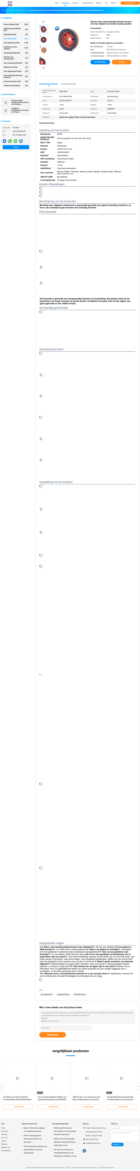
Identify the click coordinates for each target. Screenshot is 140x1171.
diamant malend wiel (16, 24)
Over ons (4, 1138)
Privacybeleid (6, 1150)
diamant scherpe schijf (16, 81)
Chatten (16, 147)
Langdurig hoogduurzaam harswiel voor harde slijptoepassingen (20, 110)
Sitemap (4, 1144)
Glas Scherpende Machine (16, 63)
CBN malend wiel (16, 34)
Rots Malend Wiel (79, 994)
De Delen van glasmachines (16, 58)
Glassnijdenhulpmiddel (16, 53)
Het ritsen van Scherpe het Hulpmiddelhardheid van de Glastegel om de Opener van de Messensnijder (65, 1153)
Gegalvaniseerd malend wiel (16, 29)
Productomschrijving (68, 84)
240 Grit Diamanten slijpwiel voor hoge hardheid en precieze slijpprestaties (35, 1149)
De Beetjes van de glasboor (16, 48)
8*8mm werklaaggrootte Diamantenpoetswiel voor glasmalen (33, 1139)
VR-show (4, 1134)
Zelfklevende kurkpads (16, 85)
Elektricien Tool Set (16, 67)
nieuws (3, 1141)
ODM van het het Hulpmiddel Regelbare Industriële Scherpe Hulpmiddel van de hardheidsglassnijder (65, 1142)
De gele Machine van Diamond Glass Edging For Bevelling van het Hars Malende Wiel (87, 1099)
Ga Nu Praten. (130, 3)
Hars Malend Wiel (16, 38)
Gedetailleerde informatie (48, 84)
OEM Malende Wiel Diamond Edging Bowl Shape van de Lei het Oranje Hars (18, 1099)
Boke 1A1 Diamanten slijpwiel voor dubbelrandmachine (34, 1129)
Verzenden (52, 1034)
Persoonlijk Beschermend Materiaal (16, 76)
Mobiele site (5, 1147)
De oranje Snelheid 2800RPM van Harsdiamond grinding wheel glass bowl (52, 1099)
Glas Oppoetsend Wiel (16, 43)
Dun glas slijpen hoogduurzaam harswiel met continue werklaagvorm (20, 102)
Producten (4, 1131)
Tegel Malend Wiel (63, 994)
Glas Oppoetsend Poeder (16, 71)
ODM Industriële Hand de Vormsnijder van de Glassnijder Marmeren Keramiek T (65, 1131)
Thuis (3, 1128)
